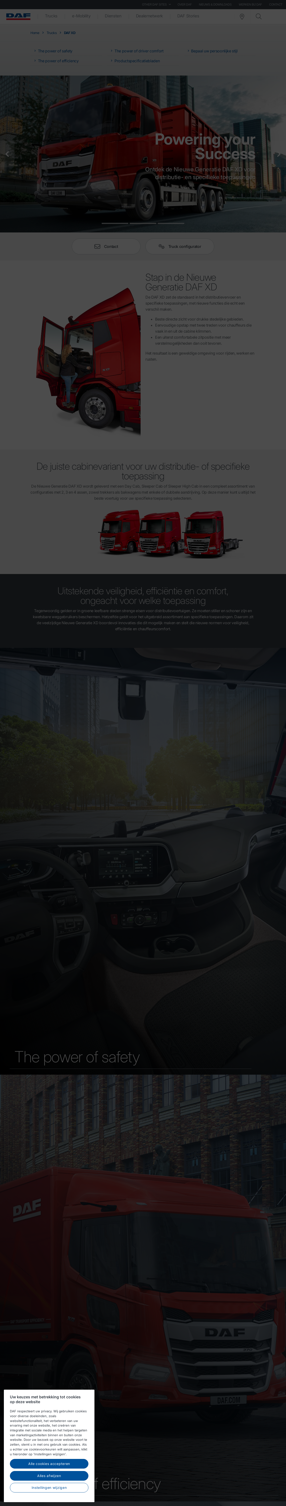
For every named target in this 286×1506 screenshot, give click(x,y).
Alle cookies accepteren (49, 1464)
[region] (49, 1446)
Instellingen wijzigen (49, 1487)
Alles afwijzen (49, 1476)
